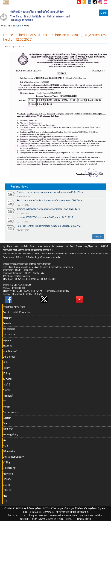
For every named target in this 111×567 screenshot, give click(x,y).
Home (18, 25)
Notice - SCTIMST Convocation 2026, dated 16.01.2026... (45, 217)
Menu (103, 12)
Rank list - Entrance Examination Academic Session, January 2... (49, 225)
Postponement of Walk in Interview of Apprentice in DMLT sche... (51, 200)
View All (98, 236)
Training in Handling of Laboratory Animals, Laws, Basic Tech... (49, 208)
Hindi (6, 2)
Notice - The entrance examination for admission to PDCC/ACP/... (51, 192)
